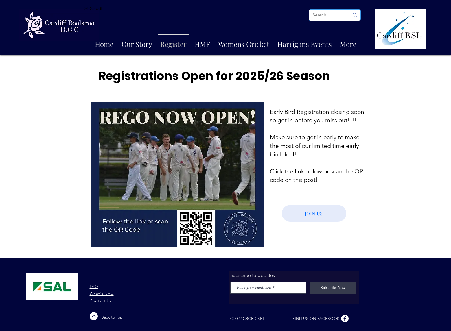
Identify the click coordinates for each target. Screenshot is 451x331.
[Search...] (326, 15)
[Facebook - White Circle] (345, 318)
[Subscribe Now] (333, 288)
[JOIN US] (314, 213)
